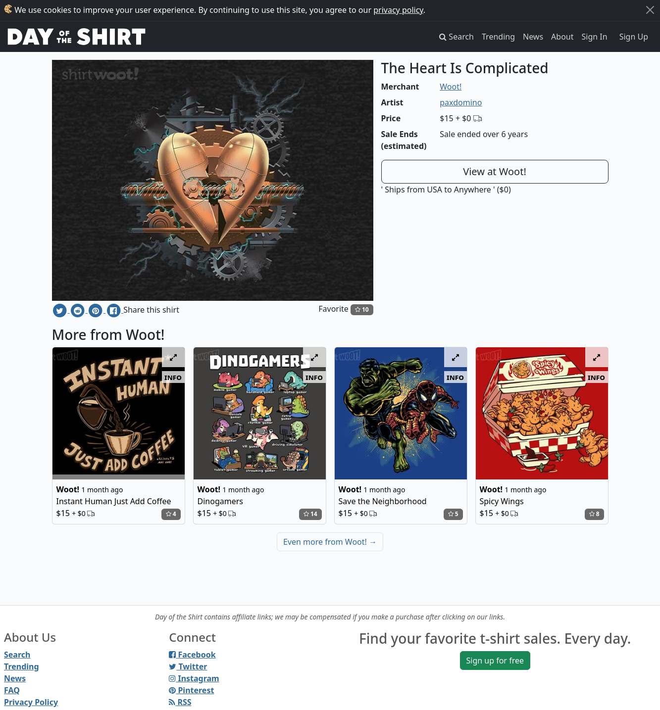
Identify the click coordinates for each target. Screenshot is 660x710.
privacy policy (398, 9)
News (533, 36)
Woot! (450, 86)
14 (310, 514)
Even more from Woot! (330, 541)
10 (362, 309)
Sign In (595, 36)
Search (17, 654)
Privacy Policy (31, 702)
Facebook (192, 654)
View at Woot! (494, 171)
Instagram (194, 678)
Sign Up (633, 36)
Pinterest (191, 690)
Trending (498, 36)
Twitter (188, 666)
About (562, 36)
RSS (180, 702)
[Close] (650, 10)
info (173, 377)
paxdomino (461, 102)
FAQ (12, 690)
